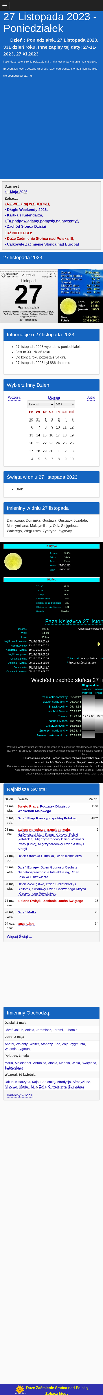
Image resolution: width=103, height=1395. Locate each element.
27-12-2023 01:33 (39, 654)
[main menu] (5, 5)
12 (72, 427)
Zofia (42, 1086)
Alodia (52, 1063)
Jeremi (58, 1030)
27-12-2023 (64, 565)
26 (72, 443)
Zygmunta (77, 1044)
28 (38, 451)
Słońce (51, 579)
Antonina (39, 1063)
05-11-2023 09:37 (39, 671)
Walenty (22, 1044)
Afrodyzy (11, 1086)
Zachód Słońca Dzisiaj (26, 226)
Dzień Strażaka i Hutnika (36, 856)
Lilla (34, 1086)
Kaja (35, 1082)
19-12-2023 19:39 (39, 650)
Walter (34, 1044)
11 (65, 427)
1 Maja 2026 (17, 192)
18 (65, 435)
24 (58, 443)
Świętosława (14, 1067)
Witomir (10, 1049)
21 (38, 443)
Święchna (89, 1063)
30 (31, 419)
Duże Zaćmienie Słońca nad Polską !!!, (40, 239)
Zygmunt (24, 1049)
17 (58, 435)
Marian (24, 1086)
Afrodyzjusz (81, 1082)
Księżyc (51, 546)
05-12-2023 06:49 (39, 641)
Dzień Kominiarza (69, 856)
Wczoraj (14, 397)
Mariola (64, 1063)
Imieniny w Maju (20, 1095)
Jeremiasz (43, 1030)
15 (45, 435)
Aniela (29, 1030)
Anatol (9, 1044)
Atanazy (47, 1044)
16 (51, 435)
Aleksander (23, 1063)
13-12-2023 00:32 (39, 645)
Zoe (57, 1044)
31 (38, 419)
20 (31, 443)
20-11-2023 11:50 (39, 662)
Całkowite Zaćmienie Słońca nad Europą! (43, 244)
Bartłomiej (47, 1082)
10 (58, 427)
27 (31, 451)
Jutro (91, 397)
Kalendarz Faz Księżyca (82, 662)
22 (45, 443)
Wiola (76, 1063)
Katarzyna (22, 1082)
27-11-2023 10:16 (39, 658)
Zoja (65, 1044)
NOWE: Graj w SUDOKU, (28, 204)
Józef (9, 1030)
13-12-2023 (64, 569)
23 (51, 443)
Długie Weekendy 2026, (27, 210)
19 (72, 435)
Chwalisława (57, 1086)
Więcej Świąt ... (19, 937)
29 (45, 451)
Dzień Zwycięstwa (31, 884)
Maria (9, 1063)
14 (38, 435)
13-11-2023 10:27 (39, 667)
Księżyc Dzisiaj (89, 658)
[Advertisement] (51, 126)
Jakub (18, 1030)
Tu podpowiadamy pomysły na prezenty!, (43, 221)
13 (31, 435)
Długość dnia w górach (90, 762)
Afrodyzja (64, 1082)
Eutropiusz (76, 1086)
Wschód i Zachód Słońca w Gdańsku (55, 762)
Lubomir (71, 1030)
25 (65, 443)
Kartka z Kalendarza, (25, 215)
